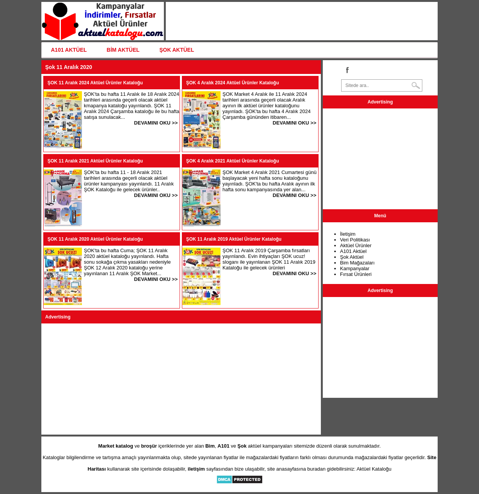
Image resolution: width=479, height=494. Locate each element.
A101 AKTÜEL (69, 50)
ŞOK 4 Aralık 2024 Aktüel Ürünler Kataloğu (232, 82)
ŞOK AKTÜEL (176, 50)
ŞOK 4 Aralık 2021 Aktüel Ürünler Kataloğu (232, 161)
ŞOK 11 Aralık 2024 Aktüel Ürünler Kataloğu (95, 82)
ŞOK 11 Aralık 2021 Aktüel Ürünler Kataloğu (95, 161)
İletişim (347, 234)
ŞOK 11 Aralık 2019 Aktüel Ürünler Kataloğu (233, 239)
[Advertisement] (181, 379)
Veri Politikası (355, 240)
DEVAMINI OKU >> (156, 123)
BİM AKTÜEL (123, 50)
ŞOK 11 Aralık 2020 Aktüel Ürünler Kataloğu (95, 239)
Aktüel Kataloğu (373, 469)
